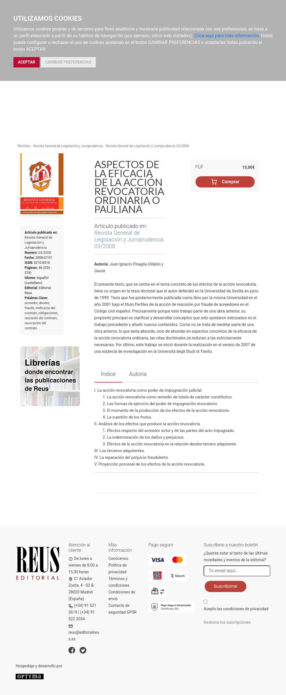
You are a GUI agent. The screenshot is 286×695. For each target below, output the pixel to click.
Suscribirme (225, 586)
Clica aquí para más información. (227, 35)
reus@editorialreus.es (83, 633)
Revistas (24, 146)
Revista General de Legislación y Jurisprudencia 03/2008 (147, 146)
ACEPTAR (26, 62)
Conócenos (118, 558)
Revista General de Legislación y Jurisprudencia (68, 146)
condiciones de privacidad (245, 609)
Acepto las (236, 609)
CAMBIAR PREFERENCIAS (68, 62)
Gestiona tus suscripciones (227, 622)
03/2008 (44, 253)
